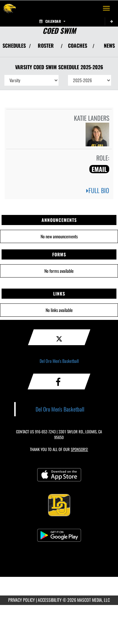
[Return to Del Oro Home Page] (9, 8)
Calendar (52, 21)
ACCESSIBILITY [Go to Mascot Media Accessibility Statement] (50, 599)
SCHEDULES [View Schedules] (14, 45)
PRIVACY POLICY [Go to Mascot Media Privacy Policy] (21, 599)
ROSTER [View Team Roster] (46, 45)
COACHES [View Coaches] (77, 45)
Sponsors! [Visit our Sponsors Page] (79, 449)
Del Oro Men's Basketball (59, 360)
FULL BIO (97, 190)
